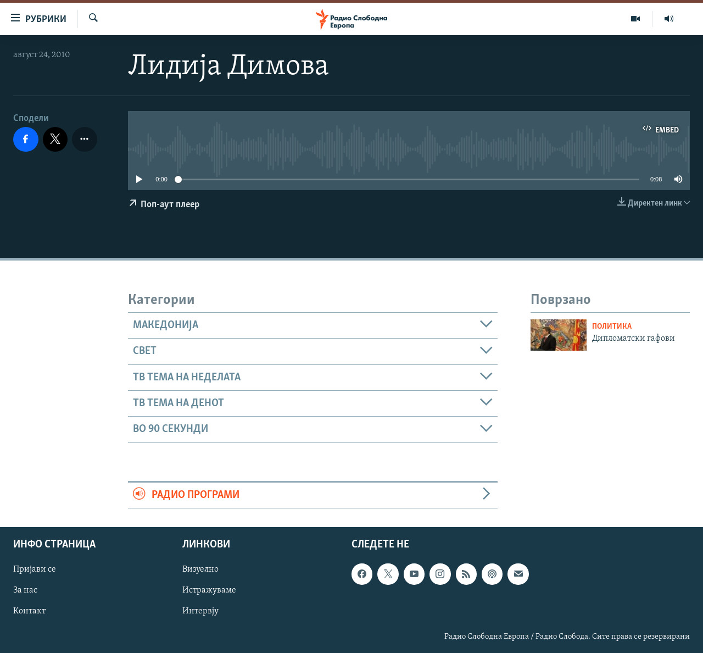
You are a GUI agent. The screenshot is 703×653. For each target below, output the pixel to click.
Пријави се (34, 570)
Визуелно (200, 570)
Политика (612, 327)
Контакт (29, 611)
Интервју (200, 611)
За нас (25, 590)
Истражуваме (209, 590)
